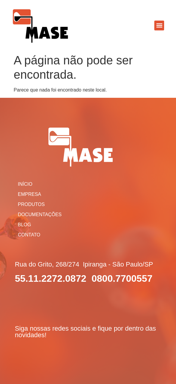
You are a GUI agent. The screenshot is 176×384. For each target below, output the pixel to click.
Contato (29, 234)
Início (25, 184)
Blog (24, 224)
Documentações (40, 214)
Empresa (29, 194)
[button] (159, 25)
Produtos (31, 204)
